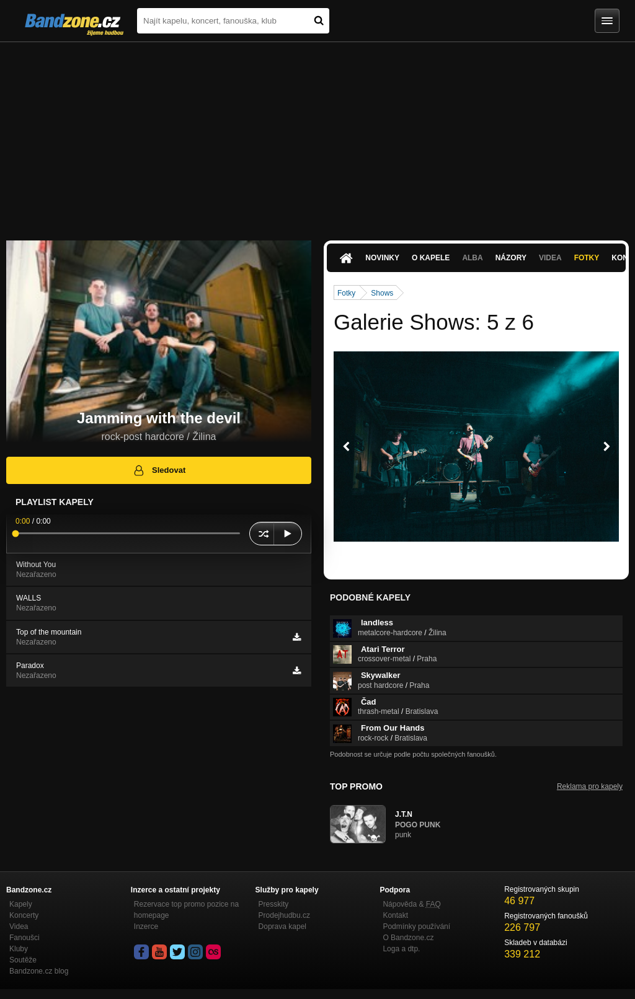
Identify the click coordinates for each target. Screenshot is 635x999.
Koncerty (23, 915)
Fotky (587, 257)
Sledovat (159, 470)
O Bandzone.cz (408, 937)
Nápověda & (411, 904)
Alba (472, 257)
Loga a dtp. (401, 948)
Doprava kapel (282, 926)
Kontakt (395, 915)
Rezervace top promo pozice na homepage (186, 910)
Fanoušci (24, 937)
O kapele (431, 257)
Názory (510, 257)
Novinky (382, 257)
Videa (550, 257)
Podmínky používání (416, 926)
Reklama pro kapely (590, 786)
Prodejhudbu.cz (284, 915)
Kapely (20, 904)
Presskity (274, 904)
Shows (382, 293)
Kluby (18, 948)
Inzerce (146, 926)
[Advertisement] (317, 135)
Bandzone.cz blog (38, 971)
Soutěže (23, 960)
